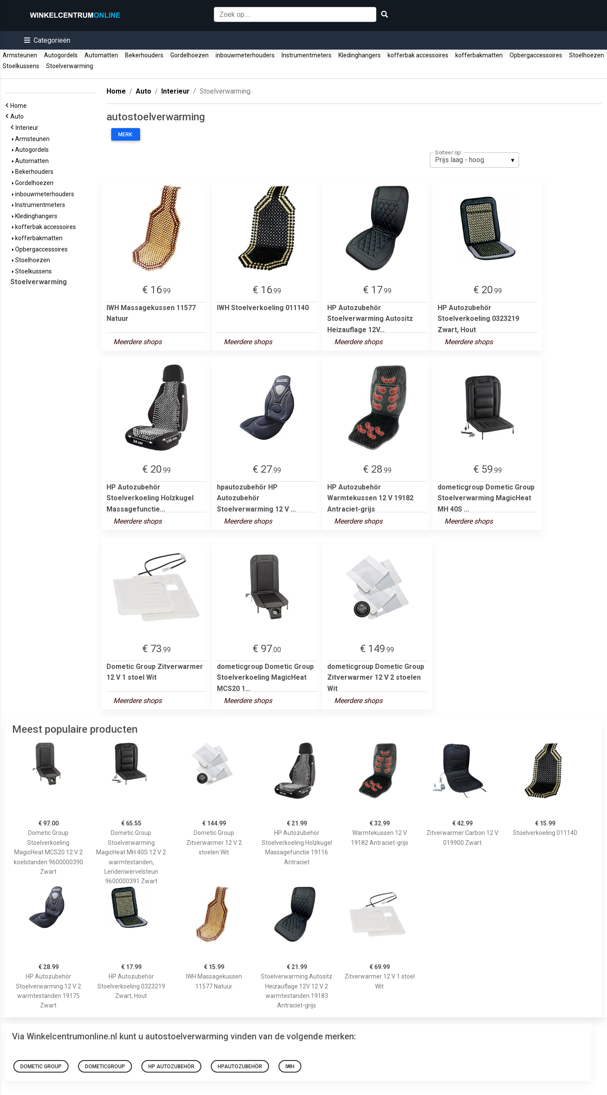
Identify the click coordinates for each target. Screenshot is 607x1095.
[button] (47, 40)
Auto (18, 116)
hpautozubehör (240, 1067)
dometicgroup (105, 1067)
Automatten (101, 55)
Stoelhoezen (586, 55)
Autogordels (60, 55)
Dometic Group (41, 1067)
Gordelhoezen (189, 55)
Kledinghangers (359, 55)
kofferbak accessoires (418, 55)
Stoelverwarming (70, 66)
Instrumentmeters (306, 55)
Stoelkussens (21, 66)
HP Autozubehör (171, 1067)
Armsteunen (20, 55)
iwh (289, 1067)
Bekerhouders (144, 55)
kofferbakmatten (479, 55)
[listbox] (474, 160)
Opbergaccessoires (536, 55)
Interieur (28, 127)
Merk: (125, 135)
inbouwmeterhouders (245, 55)
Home (19, 105)
